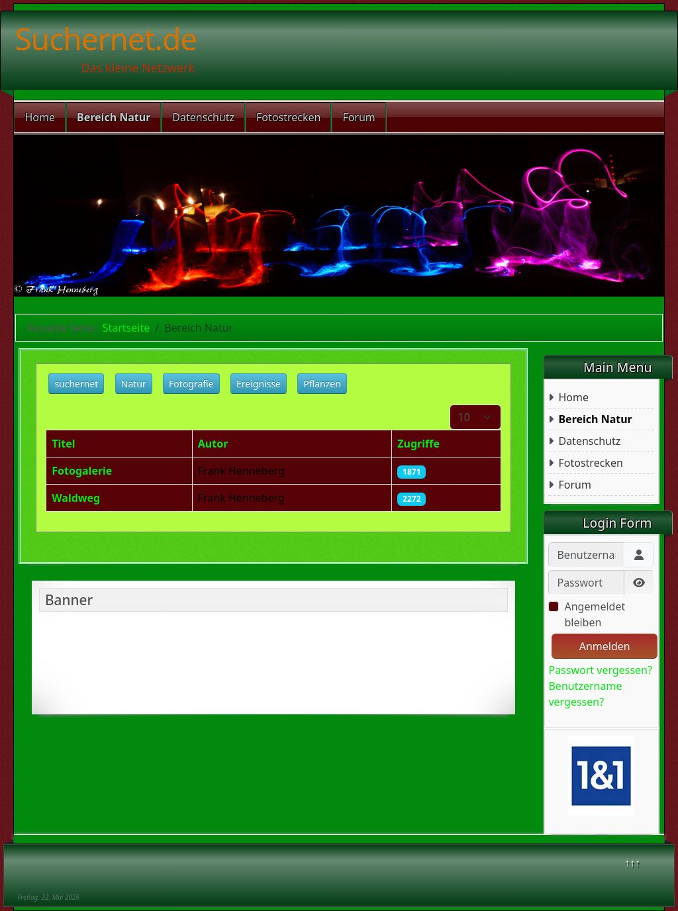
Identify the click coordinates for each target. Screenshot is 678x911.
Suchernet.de (106, 38)
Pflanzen (322, 383)
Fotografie (191, 383)
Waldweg (76, 498)
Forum (358, 117)
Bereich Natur (113, 117)
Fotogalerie (82, 470)
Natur (133, 383)
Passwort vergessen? (600, 670)
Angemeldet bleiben (594, 614)
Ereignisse (258, 383)
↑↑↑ (632, 862)
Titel (63, 443)
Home (39, 117)
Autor (213, 443)
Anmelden (604, 646)
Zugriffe (418, 443)
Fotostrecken (288, 117)
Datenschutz (203, 117)
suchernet (76, 383)
